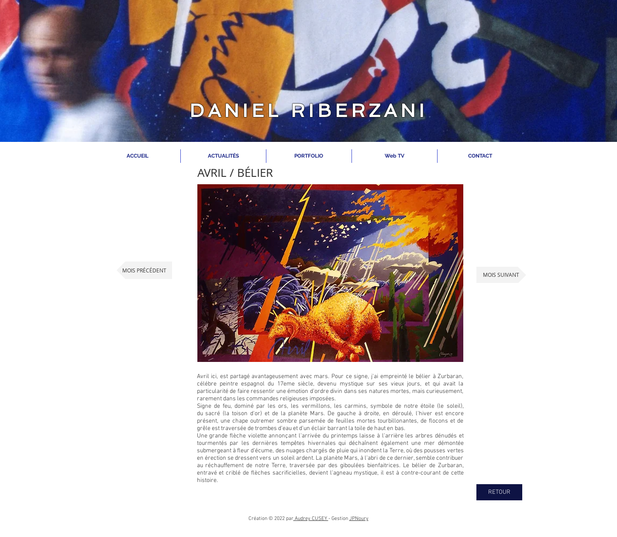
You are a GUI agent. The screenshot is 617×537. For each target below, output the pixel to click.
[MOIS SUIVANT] (501, 275)
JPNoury (359, 519)
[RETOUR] (499, 492)
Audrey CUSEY (310, 519)
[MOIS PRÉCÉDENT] (144, 270)
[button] (330, 273)
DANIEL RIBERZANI (308, 110)
